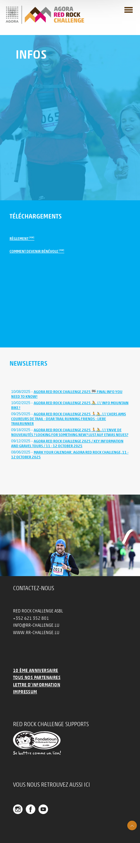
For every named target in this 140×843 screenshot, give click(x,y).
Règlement (22, 238)
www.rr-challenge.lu (36, 632)
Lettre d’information (36, 685)
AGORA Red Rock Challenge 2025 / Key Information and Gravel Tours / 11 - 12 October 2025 (67, 443)
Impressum (25, 692)
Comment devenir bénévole (37, 251)
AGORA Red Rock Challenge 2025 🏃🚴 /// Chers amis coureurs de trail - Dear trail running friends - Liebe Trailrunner (68, 419)
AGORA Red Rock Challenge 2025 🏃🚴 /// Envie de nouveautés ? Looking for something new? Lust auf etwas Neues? (69, 432)
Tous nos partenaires (36, 677)
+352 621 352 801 (31, 618)
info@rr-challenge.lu (36, 625)
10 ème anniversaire (35, 670)
